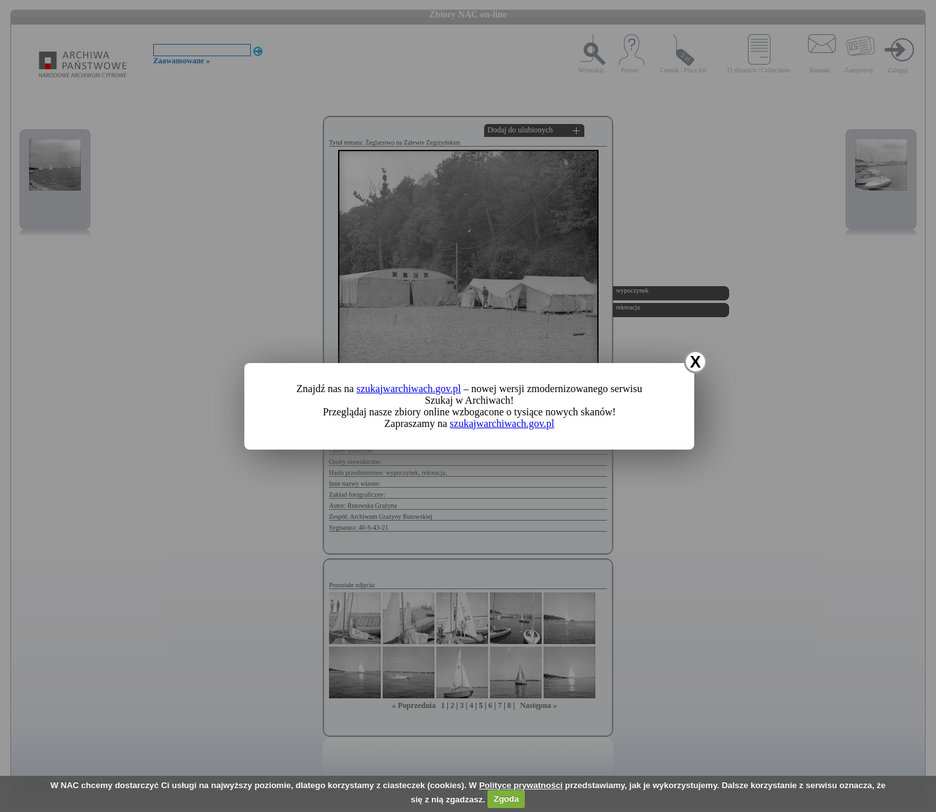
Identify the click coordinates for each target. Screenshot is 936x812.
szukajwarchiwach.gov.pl (408, 388)
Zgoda (506, 799)
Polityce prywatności (520, 785)
